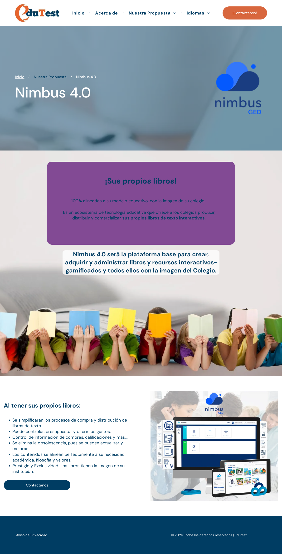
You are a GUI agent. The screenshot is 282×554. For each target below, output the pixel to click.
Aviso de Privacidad (31, 535)
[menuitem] (79, 13)
